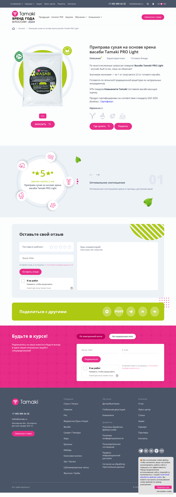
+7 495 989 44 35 (117, 3)
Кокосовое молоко (73, 455)
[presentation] (91, 175)
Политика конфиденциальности (113, 437)
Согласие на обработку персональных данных (113, 465)
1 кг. (43, 116)
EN (165, 4)
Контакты (72, 4)
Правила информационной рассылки (111, 455)
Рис (65, 415)
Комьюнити (94, 17)
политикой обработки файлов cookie (154, 475)
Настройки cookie (164, 491)
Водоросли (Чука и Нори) (76, 421)
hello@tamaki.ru (136, 4)
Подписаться (91, 359)
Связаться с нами (153, 17)
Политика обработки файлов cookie (112, 428)
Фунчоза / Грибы (72, 473)
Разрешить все (163, 487)
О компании (15, 4)
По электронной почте (91, 336)
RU (159, 4)
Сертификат (106, 101)
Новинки (68, 409)
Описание (95, 58)
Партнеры (143, 432)
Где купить (100, 126)
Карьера (28, 4)
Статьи (141, 415)
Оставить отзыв (30, 271)
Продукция (44, 17)
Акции (39, 4)
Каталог (21, 28)
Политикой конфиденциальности (59, 265)
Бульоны (68, 444)
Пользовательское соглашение (111, 445)
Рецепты (61, 4)
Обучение (80, 17)
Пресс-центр (49, 4)
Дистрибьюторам (110, 403)
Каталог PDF (57, 17)
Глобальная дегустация (113, 409)
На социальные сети (122, 336)
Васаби (67, 427)
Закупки (69, 17)
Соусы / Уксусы (71, 403)
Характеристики (116, 58)
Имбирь (68, 450)
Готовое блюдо (139, 58)
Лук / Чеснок (70, 461)
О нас (141, 403)
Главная (13, 28)
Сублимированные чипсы (76, 467)
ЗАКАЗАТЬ (41, 124)
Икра (66, 438)
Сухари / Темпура (72, 432)
